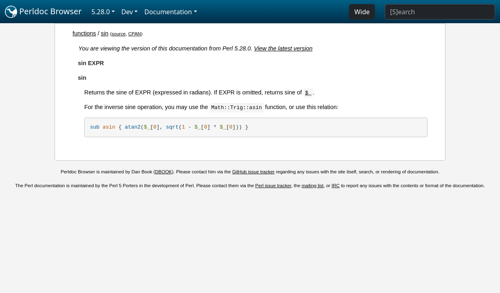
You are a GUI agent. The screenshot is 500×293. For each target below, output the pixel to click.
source (119, 33)
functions (84, 33)
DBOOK (163, 171)
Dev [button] (127, 11)
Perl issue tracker (273, 185)
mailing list (313, 185)
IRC (335, 185)
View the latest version (283, 48)
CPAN (134, 33)
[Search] (440, 12)
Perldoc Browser (43, 12)
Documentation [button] (168, 11)
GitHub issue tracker (253, 171)
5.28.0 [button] (101, 11)
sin (104, 33)
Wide (362, 11)
